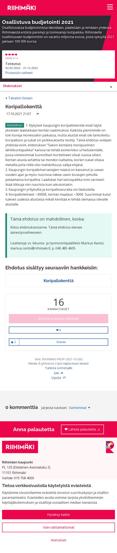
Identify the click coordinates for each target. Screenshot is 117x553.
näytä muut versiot (76, 363)
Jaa (58, 372)
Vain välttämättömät (58, 527)
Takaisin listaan (18, 98)
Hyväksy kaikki (58, 514)
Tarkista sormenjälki (58, 368)
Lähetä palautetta (84, 430)
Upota (58, 377)
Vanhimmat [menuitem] (77, 407)
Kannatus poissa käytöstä (58, 318)
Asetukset (58, 540)
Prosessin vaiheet (19, 72)
